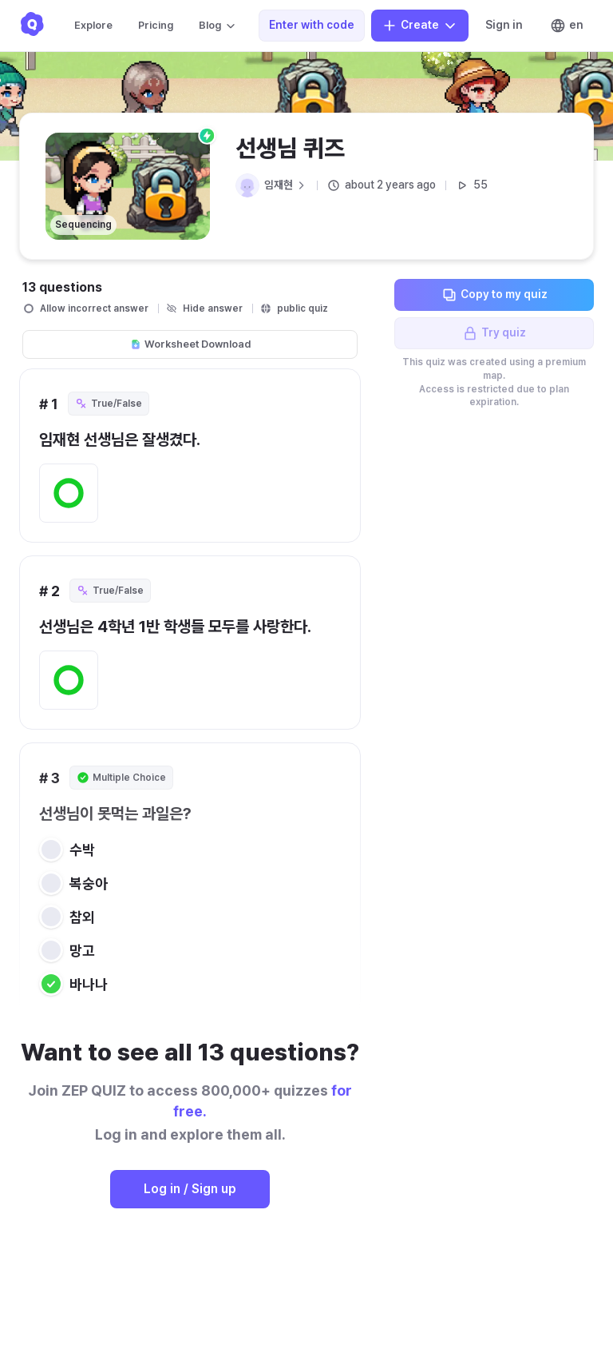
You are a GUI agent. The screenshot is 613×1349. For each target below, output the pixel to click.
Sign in (504, 24)
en (566, 26)
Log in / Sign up (190, 1188)
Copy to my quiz (494, 295)
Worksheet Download (190, 344)
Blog (218, 25)
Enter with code (311, 24)
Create (420, 26)
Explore (93, 25)
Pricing (155, 25)
